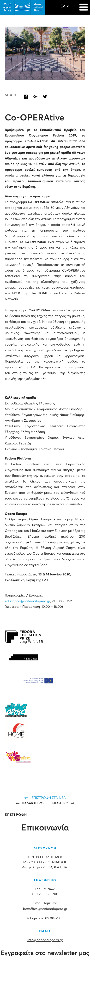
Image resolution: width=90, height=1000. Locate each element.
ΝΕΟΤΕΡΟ (60, 803)
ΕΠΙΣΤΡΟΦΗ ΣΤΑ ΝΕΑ (49, 798)
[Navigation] (83, 5)
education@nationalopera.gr (27, 601)
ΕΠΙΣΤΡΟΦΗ (16, 815)
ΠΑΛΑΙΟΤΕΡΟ (33, 803)
